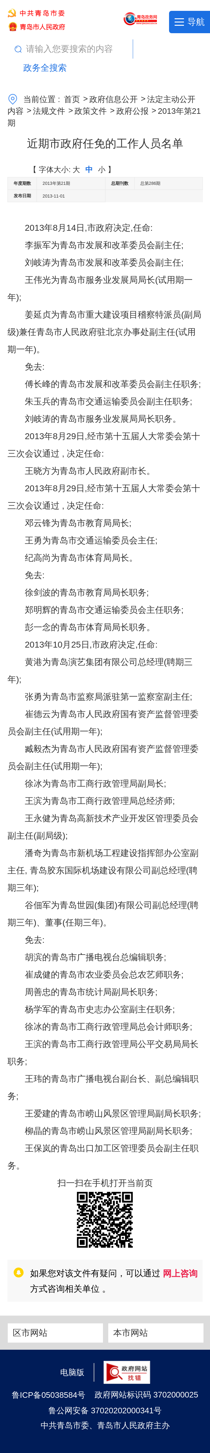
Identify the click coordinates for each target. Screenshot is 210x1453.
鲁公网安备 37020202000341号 (105, 1410)
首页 (72, 99)
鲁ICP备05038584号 (48, 1395)
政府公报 (132, 111)
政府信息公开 (113, 99)
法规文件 (49, 111)
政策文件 (90, 111)
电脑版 (72, 1372)
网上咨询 (180, 1273)
